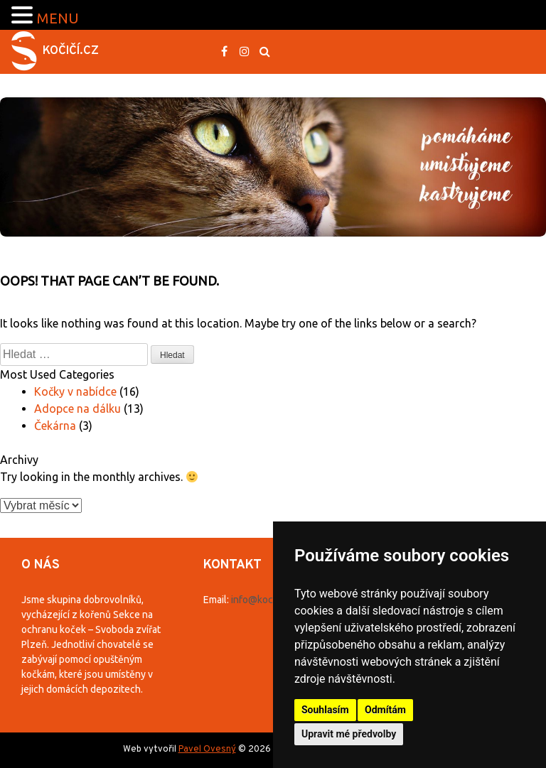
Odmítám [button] (385, 709)
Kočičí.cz (71, 51)
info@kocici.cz (263, 599)
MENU (58, 18)
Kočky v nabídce (75, 391)
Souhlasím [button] (325, 709)
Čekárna (55, 425)
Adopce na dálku (77, 408)
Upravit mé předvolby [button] (348, 734)
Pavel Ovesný (207, 749)
